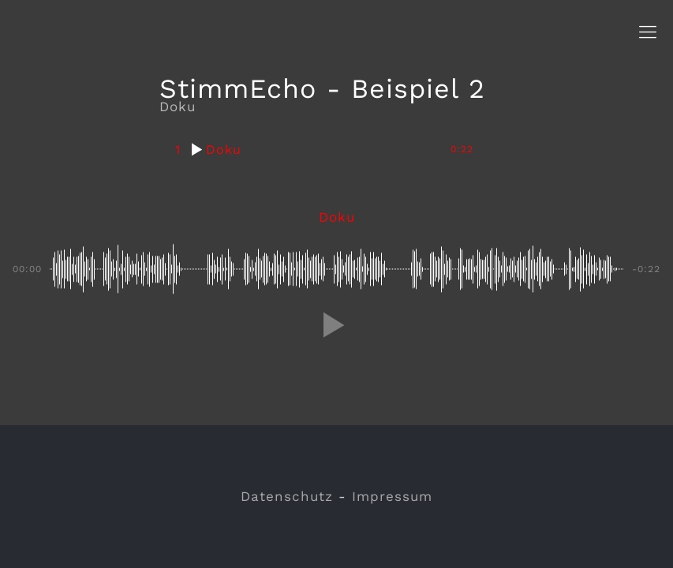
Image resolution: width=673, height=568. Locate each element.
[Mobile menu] (647, 32)
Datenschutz (287, 496)
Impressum (392, 496)
